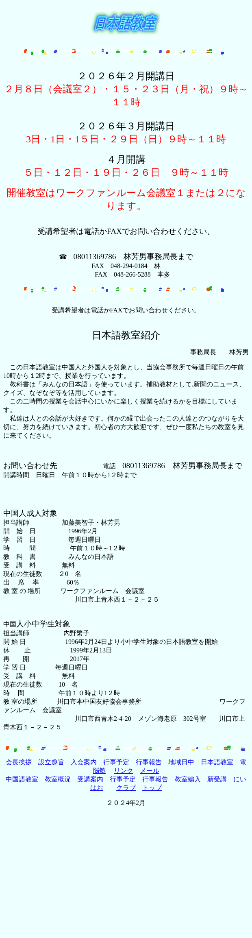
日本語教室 (217, 762)
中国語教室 (22, 779)
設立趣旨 (51, 762)
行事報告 (149, 762)
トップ (152, 787)
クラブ (126, 787)
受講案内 (90, 779)
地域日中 (181, 762)
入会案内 (84, 762)
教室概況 (58, 779)
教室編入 (188, 779)
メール (149, 770)
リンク (123, 770)
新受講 (217, 779)
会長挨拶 (19, 762)
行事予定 (116, 762)
